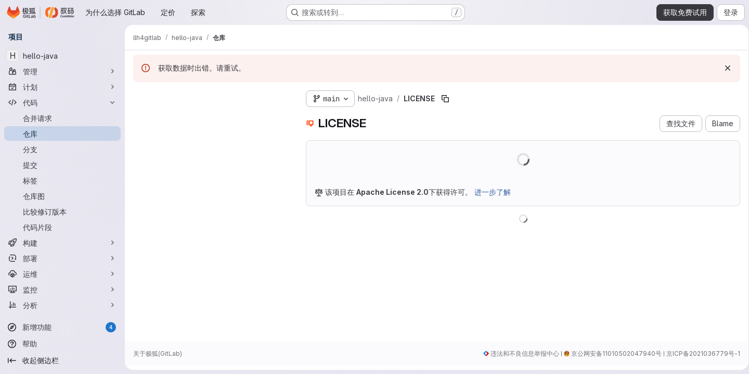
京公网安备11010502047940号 (612, 353)
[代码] (62, 102)
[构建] (62, 242)
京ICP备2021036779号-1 (700, 353)
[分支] (62, 149)
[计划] (62, 86)
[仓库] (62, 133)
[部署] (62, 258)
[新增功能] (62, 327)
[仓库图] (62, 196)
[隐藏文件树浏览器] (141, 96)
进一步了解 (492, 192)
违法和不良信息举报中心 (521, 353)
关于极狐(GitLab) (157, 353)
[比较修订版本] (62, 211)
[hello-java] (62, 55)
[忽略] (724, 68)
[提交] (62, 164)
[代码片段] (62, 227)
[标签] (62, 180)
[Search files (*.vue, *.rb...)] (211, 117)
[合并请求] (62, 118)
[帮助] (62, 344)
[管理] (62, 71)
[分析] (62, 305)
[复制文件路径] (445, 98)
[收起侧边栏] (62, 360)
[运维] (62, 273)
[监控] (62, 289)
